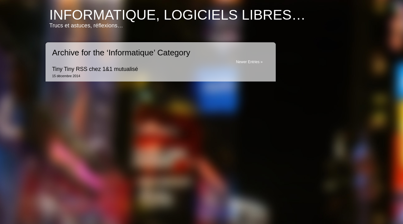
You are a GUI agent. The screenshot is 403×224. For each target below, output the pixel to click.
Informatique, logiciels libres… (177, 15)
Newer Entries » (249, 62)
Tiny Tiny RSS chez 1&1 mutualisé (95, 69)
